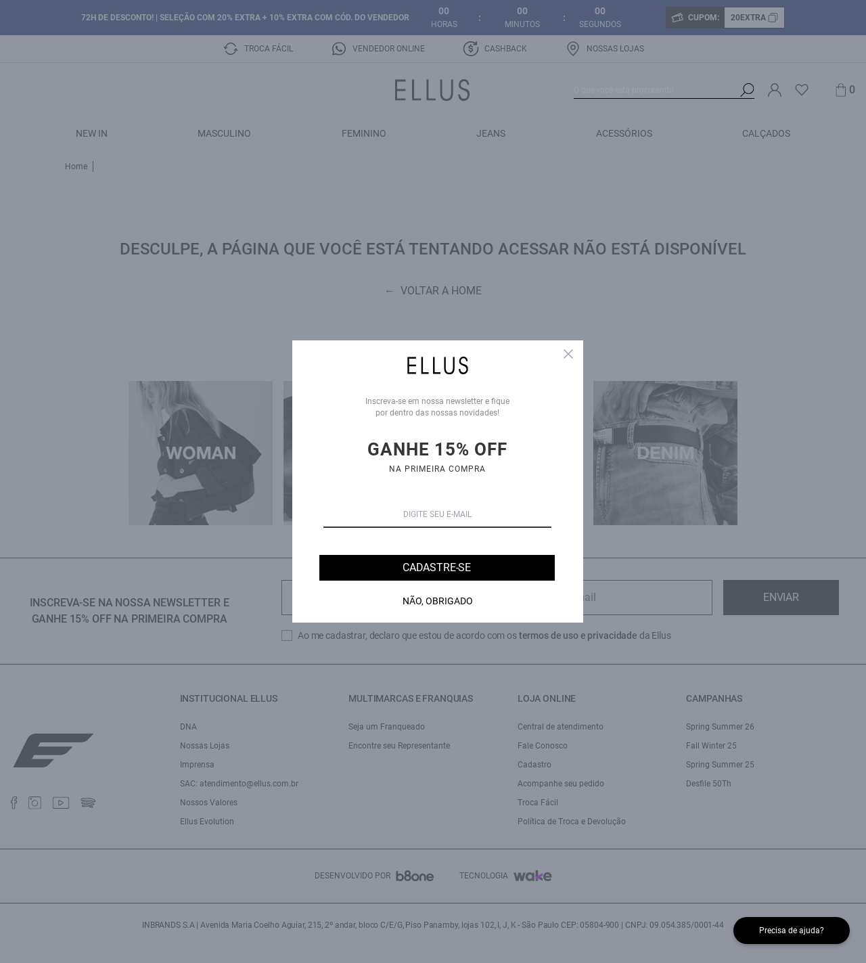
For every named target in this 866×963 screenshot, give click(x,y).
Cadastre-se (437, 567)
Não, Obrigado (438, 601)
